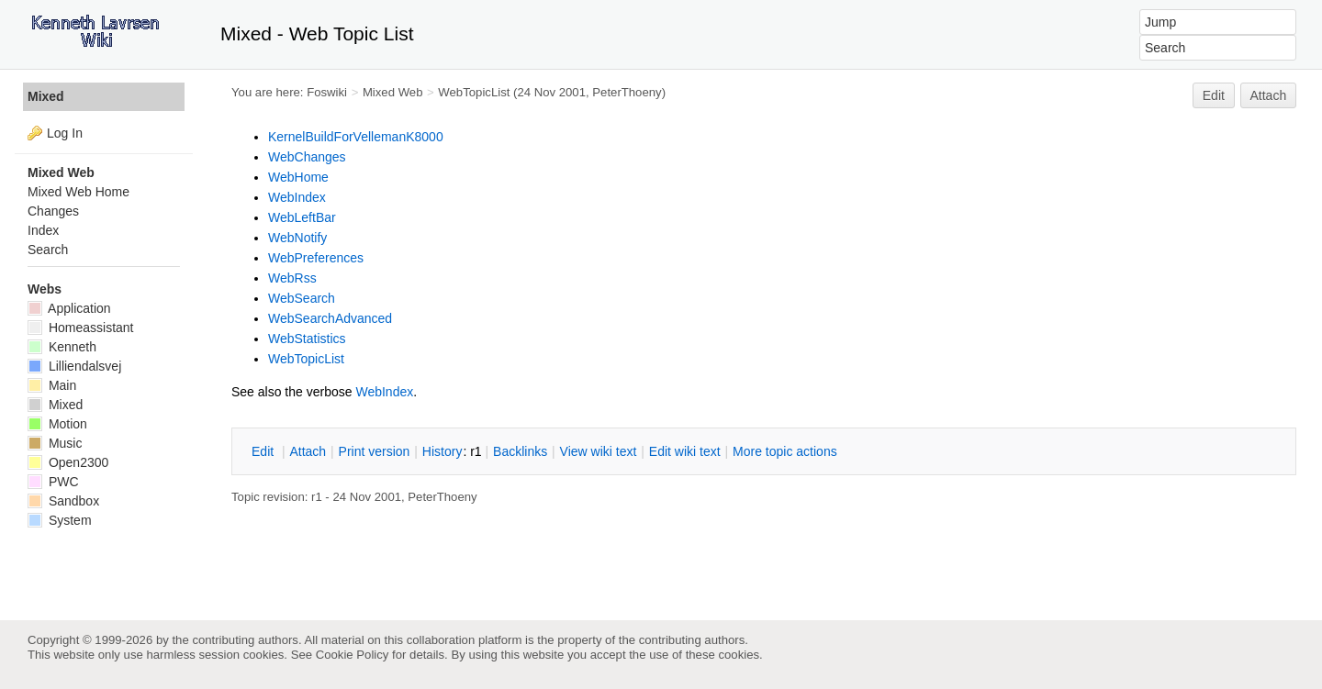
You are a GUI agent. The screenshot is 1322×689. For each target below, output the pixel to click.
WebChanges (307, 157)
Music (55, 443)
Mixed (46, 96)
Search (48, 249)
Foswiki (327, 92)
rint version (374, 451)
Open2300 (68, 462)
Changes (53, 211)
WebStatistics (307, 338)
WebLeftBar (302, 217)
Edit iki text (685, 451)
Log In (65, 133)
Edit (1214, 95)
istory (442, 451)
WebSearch (301, 298)
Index (43, 230)
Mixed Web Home (78, 191)
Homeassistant (80, 327)
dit (264, 451)
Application (69, 308)
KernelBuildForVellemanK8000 (355, 136)
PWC (53, 481)
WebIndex (297, 197)
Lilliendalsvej (74, 366)
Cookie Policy (352, 654)
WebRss (292, 278)
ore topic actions (785, 451)
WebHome (298, 177)
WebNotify (297, 237)
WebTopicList (474, 92)
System (60, 520)
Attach (1268, 95)
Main (52, 385)
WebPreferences (316, 257)
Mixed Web (393, 92)
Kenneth (62, 346)
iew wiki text (598, 451)
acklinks (520, 451)
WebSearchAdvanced (330, 318)
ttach (307, 451)
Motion (57, 424)
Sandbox (63, 501)
